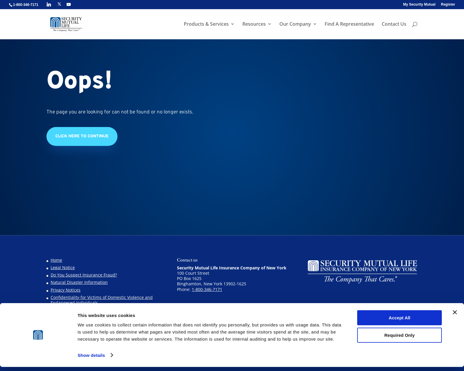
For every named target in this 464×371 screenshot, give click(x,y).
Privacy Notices (65, 290)
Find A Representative (348, 24)
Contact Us (393, 24)
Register (448, 4)
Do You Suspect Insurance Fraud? (84, 275)
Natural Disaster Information (79, 282)
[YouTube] (69, 4)
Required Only (399, 339)
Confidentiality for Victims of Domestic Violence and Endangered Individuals (102, 299)
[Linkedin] (49, 4)
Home (56, 260)
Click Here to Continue (82, 136)
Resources (253, 24)
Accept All (399, 322)
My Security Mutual (419, 4)
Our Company (294, 24)
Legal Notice (63, 267)
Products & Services (205, 24)
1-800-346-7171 (207, 289)
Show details (91, 359)
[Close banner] (455, 317)
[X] (59, 4)
